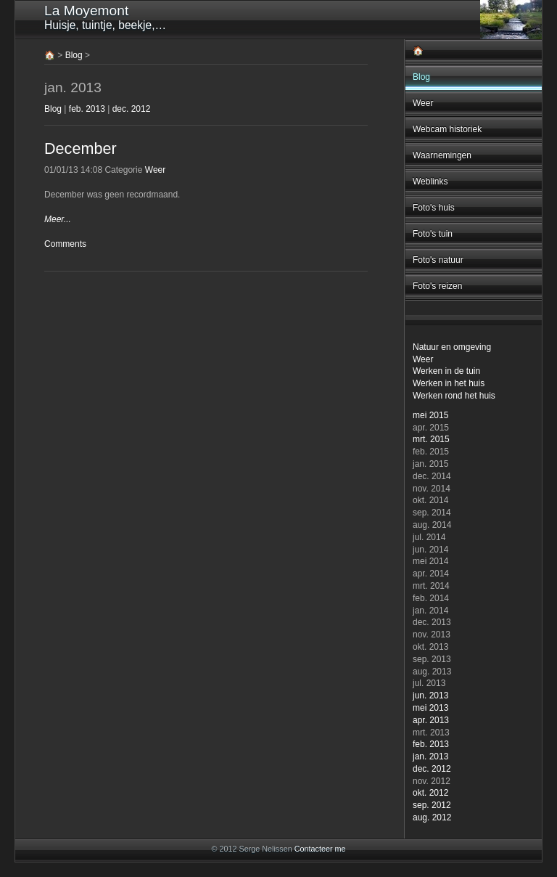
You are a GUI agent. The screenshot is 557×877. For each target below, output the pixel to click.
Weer (423, 103)
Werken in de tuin (446, 371)
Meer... (57, 219)
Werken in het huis (448, 383)
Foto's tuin (433, 234)
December (80, 148)
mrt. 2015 (431, 439)
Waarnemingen (442, 155)
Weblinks (430, 181)
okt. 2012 (430, 793)
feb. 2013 (431, 744)
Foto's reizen (437, 286)
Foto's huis (434, 208)
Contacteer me (320, 848)
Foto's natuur (438, 260)
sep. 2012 (432, 805)
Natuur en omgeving (452, 347)
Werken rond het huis (454, 396)
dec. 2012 (432, 769)
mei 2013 (430, 708)
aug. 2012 (432, 817)
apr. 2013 (431, 720)
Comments (65, 244)
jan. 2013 (430, 756)
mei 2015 (430, 415)
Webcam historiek (447, 129)
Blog (421, 77)
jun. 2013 (430, 695)
